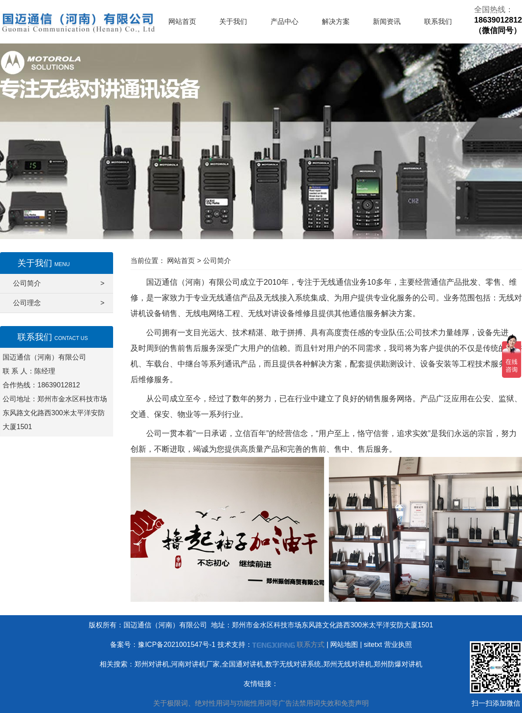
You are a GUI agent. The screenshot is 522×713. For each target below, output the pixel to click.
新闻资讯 (387, 21)
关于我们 (233, 21)
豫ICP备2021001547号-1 (176, 644)
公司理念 (58, 303)
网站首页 (182, 21)
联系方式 (311, 644)
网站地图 (344, 644)
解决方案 (336, 21)
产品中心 (284, 21)
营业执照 (398, 644)
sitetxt (373, 644)
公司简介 (58, 283)
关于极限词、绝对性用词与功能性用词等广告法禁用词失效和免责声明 (261, 703)
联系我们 (438, 21)
